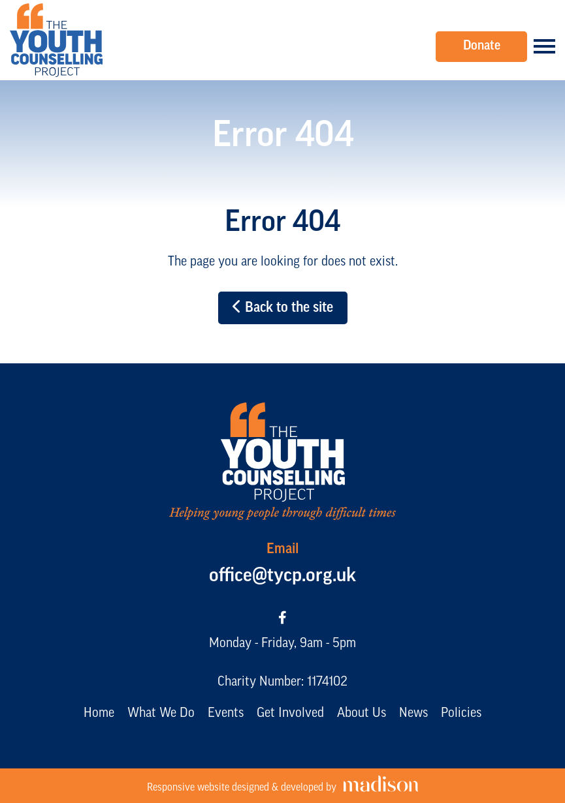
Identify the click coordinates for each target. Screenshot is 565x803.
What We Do (161, 713)
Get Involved (290, 713)
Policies (461, 713)
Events (226, 713)
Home (99, 713)
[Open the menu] (544, 46)
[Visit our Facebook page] (282, 619)
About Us (361, 713)
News (413, 713)
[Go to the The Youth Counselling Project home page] (56, 40)
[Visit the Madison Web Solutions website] (283, 785)
